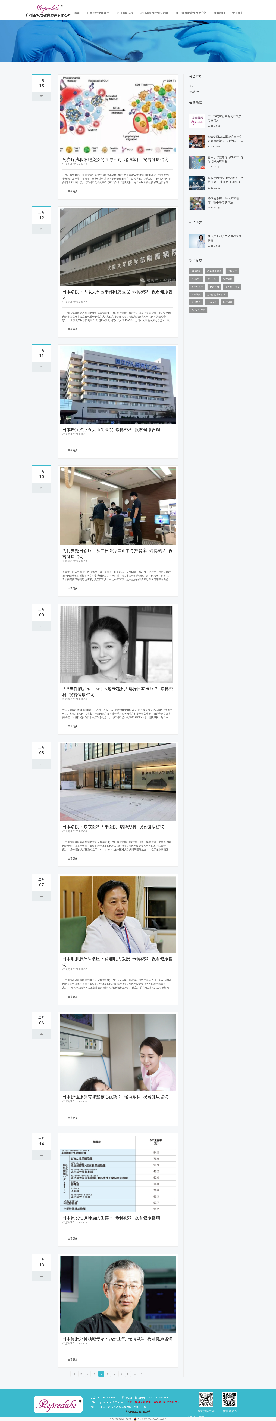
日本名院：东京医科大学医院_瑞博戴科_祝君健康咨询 (113, 826)
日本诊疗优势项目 (98, 13)
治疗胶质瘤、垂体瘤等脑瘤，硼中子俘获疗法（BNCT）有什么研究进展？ (226, 202)
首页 (77, 13)
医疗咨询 (227, 302)
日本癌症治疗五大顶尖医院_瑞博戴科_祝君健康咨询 (111, 429)
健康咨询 (214, 286)
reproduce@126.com (111, 1402)
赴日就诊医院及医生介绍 (191, 13)
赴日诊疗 (196, 279)
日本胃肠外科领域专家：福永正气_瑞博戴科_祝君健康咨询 (117, 1338)
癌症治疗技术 (198, 310)
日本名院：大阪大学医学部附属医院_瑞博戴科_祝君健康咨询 (117, 294)
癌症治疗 (232, 271)
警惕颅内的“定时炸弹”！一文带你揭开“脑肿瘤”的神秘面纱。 (225, 182)
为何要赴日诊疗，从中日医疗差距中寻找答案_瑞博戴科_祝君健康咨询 (117, 553)
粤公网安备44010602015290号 (151, 1419)
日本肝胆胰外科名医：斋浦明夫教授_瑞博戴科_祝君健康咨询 (117, 961)
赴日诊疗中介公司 (216, 294)
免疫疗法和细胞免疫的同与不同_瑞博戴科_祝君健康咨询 (115, 159)
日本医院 (196, 294)
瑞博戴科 (196, 271)
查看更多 (73, 191)
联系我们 (219, 13)
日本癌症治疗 (232, 286)
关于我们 (237, 13)
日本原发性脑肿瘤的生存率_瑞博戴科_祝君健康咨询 (111, 1217)
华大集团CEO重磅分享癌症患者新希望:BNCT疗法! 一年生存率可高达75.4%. (225, 140)
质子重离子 (197, 286)
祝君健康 (227, 279)
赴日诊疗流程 (124, 13)
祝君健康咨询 (214, 271)
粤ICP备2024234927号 (121, 1419)
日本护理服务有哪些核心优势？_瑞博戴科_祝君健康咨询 (115, 1096)
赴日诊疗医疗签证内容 (154, 13)
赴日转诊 (196, 302)
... (135, 1374)
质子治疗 (212, 279)
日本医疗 (212, 302)
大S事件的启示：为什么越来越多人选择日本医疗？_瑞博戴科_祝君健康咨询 (117, 691)
